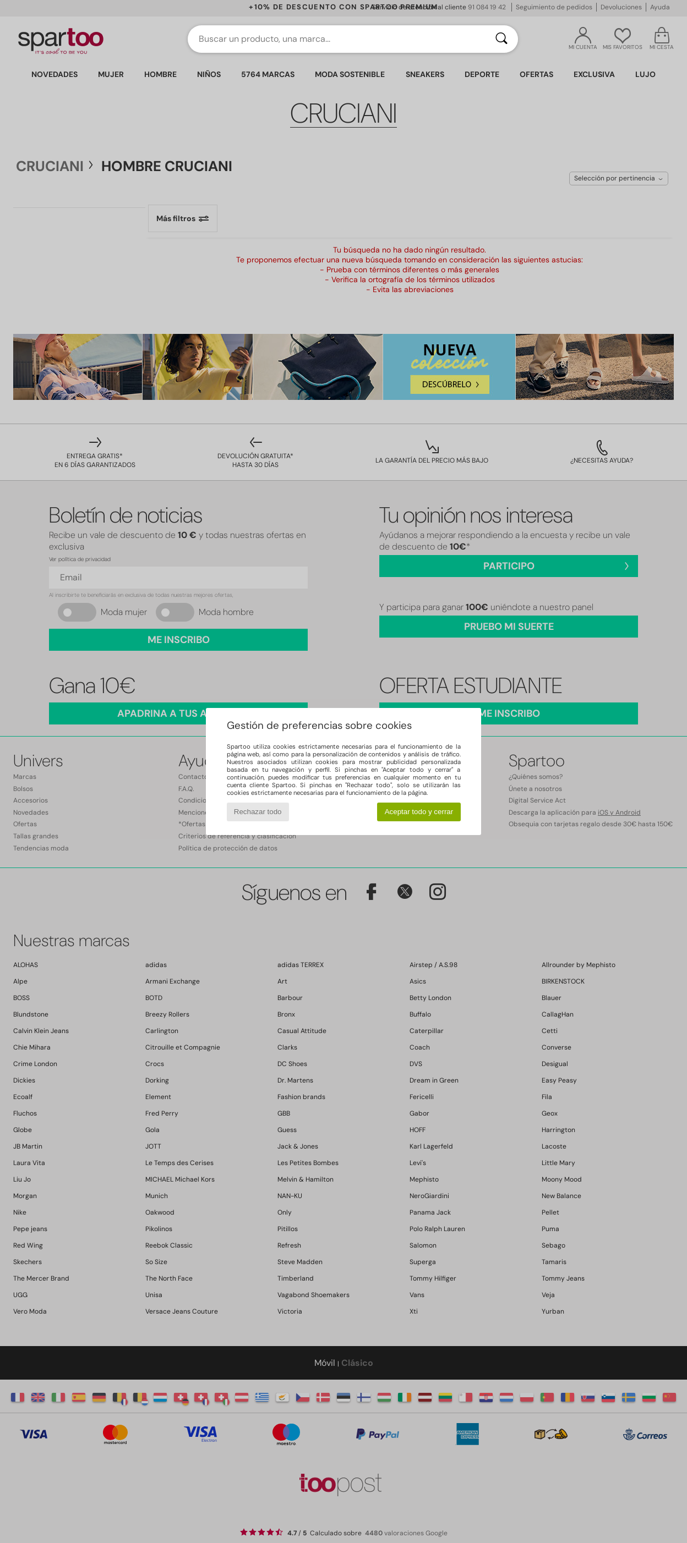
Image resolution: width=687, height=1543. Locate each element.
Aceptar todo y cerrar (419, 812)
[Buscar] (501, 39)
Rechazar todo (258, 812)
